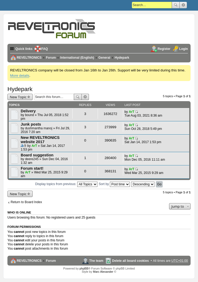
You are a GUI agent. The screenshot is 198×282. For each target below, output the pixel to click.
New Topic (18, 97)
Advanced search (183, 5)
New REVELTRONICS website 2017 (40, 139)
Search (176, 5)
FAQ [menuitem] (44, 49)
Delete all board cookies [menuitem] (130, 261)
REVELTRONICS (29, 261)
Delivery (28, 111)
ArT (131, 112)
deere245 (31, 159)
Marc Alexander (103, 271)
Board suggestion (37, 155)
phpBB (83, 268)
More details (19, 76)
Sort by (114, 184)
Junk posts (31, 124)
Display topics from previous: (66, 184)
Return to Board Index (26, 202)
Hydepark (19, 89)
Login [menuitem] (183, 49)
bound (29, 115)
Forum (51, 261)
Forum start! (32, 168)
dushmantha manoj (38, 128)
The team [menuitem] (96, 261)
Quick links (24, 49)
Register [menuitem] (164, 49)
